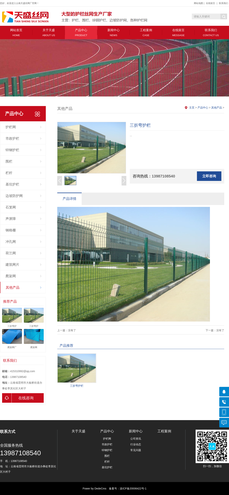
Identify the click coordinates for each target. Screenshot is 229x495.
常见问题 (135, 450)
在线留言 (210, 3)
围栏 (9, 161)
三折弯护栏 (76, 385)
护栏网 (11, 127)
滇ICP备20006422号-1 (133, 488)
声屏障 (11, 219)
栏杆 (9, 173)
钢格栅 (11, 230)
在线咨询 (18, 398)
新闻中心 (113, 32)
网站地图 (198, 3)
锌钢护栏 (12, 150)
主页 (191, 107)
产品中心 (81, 32)
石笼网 (11, 207)
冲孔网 (11, 242)
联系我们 (223, 3)
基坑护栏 (12, 184)
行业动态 (135, 444)
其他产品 (12, 287)
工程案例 (146, 32)
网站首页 (16, 32)
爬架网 (11, 276)
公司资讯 (135, 438)
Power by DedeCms (94, 488)
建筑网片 (12, 265)
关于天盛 (48, 32)
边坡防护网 (14, 196)
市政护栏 (12, 138)
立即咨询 (209, 176)
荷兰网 (11, 253)
